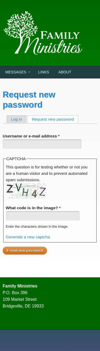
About (64, 72)
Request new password (55, 119)
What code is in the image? (33, 208)
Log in (16, 119)
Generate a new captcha (28, 237)
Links (43, 72)
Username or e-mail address (31, 136)
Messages (15, 72)
